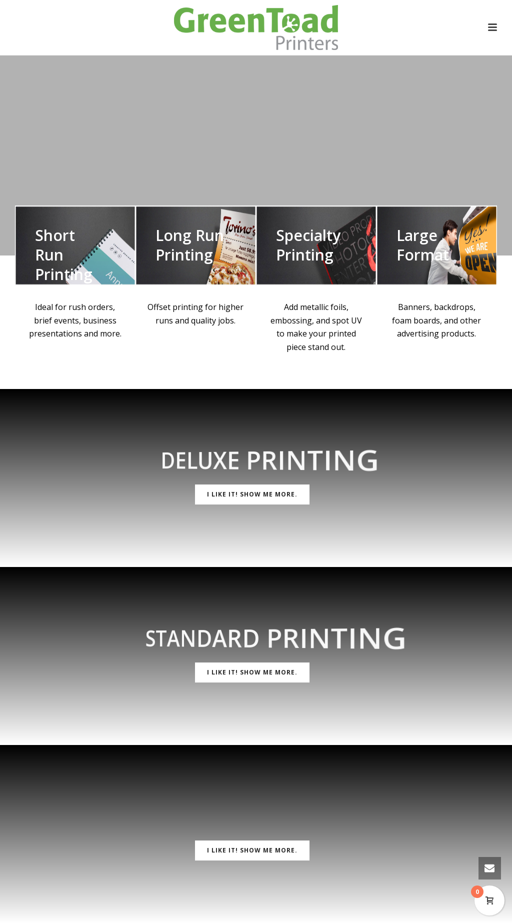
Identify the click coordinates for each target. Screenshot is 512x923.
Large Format (422, 245)
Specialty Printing (308, 245)
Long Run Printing (190, 245)
